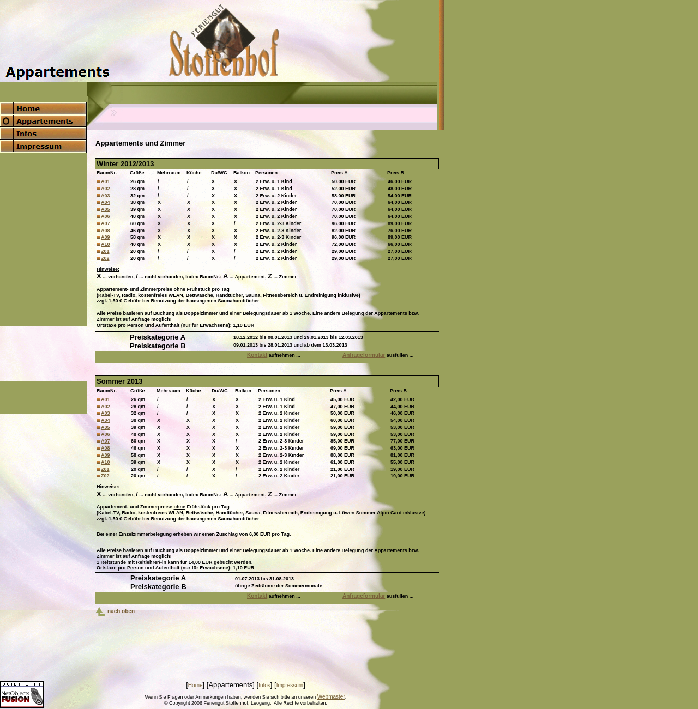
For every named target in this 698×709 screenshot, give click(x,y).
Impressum (289, 685)
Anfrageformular (363, 355)
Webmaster (331, 697)
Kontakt (257, 355)
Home (195, 685)
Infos (264, 685)
